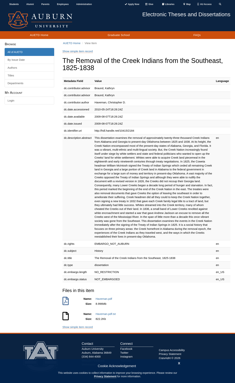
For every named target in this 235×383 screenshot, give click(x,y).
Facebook (126, 348)
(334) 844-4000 (91, 356)
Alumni (30, 4)
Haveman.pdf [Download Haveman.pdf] (105, 298)
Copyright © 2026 (169, 358)
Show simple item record (77, 51)
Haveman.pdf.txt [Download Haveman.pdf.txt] (106, 313)
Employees (63, 4)
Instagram (126, 356)
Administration (84, 4)
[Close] (179, 363)
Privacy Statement (105, 376)
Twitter (124, 352)
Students (14, 4)
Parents (45, 4)
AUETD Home (39, 35)
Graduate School (119, 35)
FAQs (197, 35)
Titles (11, 75)
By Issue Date (16, 59)
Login (11, 100)
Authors (12, 67)
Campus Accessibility (172, 350)
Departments (15, 83)
